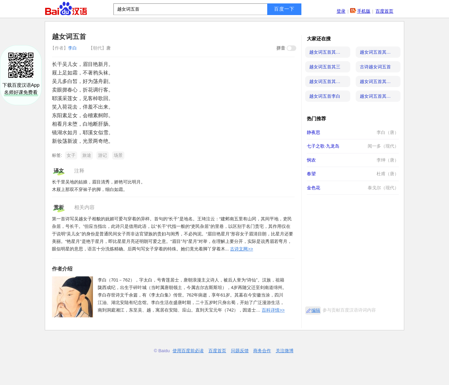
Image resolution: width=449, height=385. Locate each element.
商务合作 (262, 350)
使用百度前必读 (188, 350)
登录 (341, 11)
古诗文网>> (241, 248)
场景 (118, 155)
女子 (71, 155)
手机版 (363, 11)
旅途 (86, 155)
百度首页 (384, 11)
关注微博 (285, 350)
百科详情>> (273, 310)
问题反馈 (240, 350)
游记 (102, 155)
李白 (64, 48)
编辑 (315, 310)
